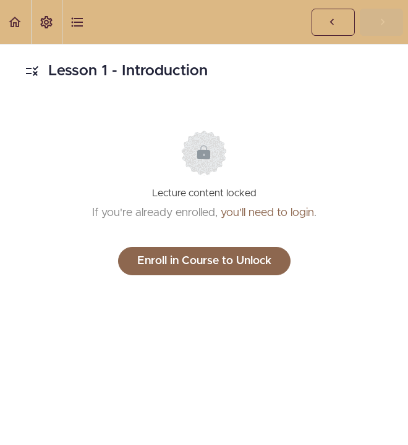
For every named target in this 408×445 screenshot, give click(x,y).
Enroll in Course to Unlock (204, 261)
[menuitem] (46, 22)
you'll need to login (267, 212)
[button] (15, 22)
